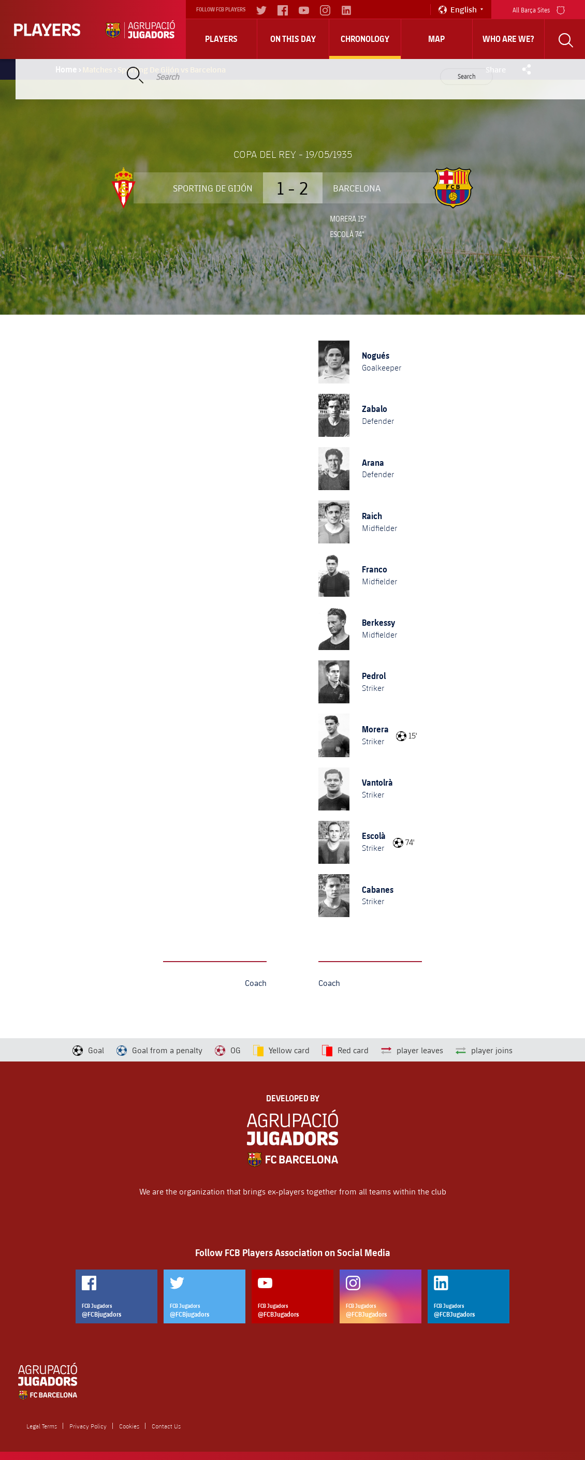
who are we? (508, 39)
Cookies (129, 1425)
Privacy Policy (88, 1425)
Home (66, 69)
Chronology (365, 39)
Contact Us (166, 1425)
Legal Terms (41, 1425)
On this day (293, 39)
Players (221, 39)
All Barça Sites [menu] (539, 9)
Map (436, 39)
